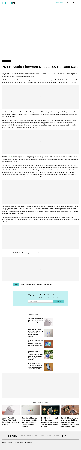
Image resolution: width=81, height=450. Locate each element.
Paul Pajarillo (6, 61)
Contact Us (10, 442)
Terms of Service (19, 442)
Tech (13, 61)
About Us (4, 442)
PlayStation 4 (31, 284)
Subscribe (59, 2)
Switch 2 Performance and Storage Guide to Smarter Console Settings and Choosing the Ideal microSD (70, 422)
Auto (42, 436)
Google (10, 157)
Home (23, 436)
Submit (58, 301)
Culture (56, 436)
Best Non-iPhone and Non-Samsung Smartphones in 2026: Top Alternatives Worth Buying (50, 422)
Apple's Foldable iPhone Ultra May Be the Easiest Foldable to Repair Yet (35, 320)
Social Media (48, 284)
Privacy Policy (28, 442)
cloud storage (41, 80)
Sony (22, 284)
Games (49, 436)
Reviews (30, 436)
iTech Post (21, 253)
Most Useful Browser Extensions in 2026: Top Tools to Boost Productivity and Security (35, 333)
